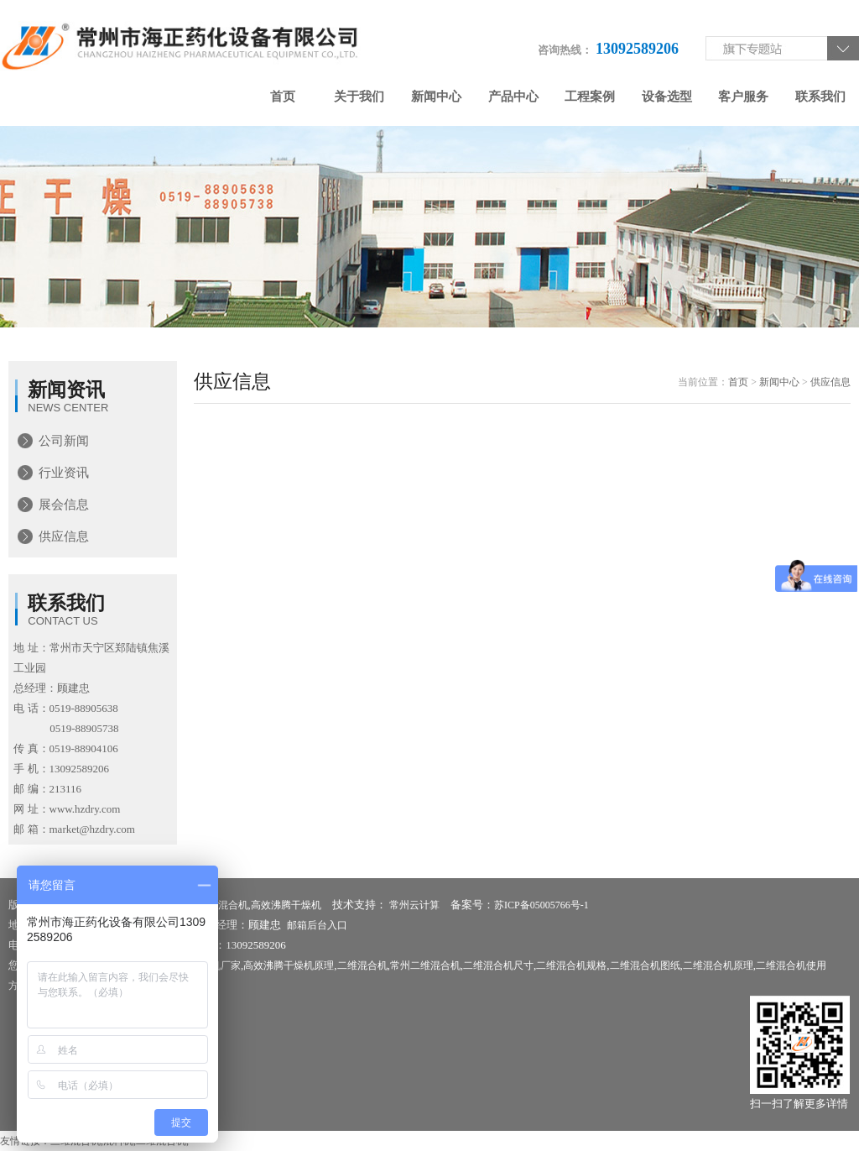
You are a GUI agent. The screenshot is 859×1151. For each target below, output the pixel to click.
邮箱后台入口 (317, 925)
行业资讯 (64, 472)
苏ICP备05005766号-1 (541, 905)
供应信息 (64, 536)
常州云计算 (414, 905)
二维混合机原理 (718, 965)
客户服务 (743, 96)
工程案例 (590, 96)
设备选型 (667, 96)
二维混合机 (223, 905)
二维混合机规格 (571, 965)
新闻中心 (436, 96)
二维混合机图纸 (645, 965)
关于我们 (359, 96)
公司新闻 (64, 440)
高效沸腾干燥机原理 (288, 965)
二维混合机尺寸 (498, 965)
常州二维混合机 (425, 965)
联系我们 (820, 96)
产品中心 (513, 96)
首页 (282, 96)
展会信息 (64, 504)
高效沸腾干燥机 (286, 905)
